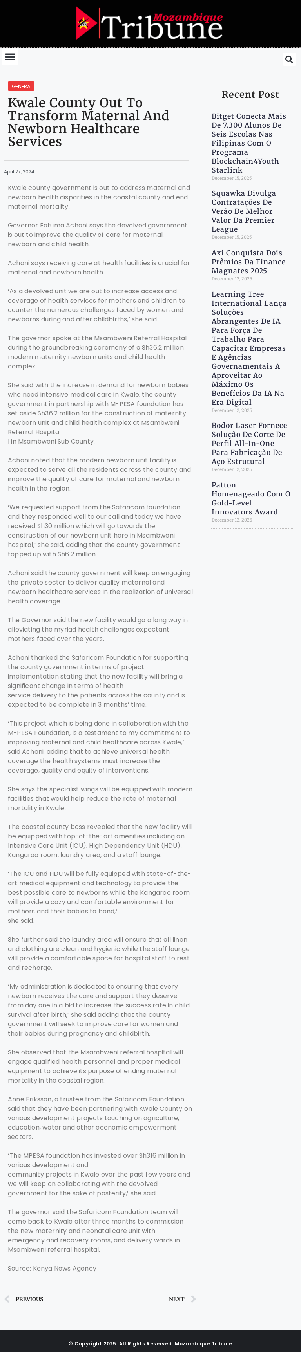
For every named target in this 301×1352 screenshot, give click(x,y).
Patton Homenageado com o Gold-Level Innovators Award (251, 498)
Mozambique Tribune (203, 1343)
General (22, 86)
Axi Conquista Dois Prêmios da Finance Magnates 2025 (249, 262)
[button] (10, 56)
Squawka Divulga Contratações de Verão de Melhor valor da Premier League (244, 211)
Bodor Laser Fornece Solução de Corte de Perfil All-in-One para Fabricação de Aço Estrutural (249, 443)
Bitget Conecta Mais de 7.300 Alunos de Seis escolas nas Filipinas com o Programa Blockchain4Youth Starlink (249, 143)
